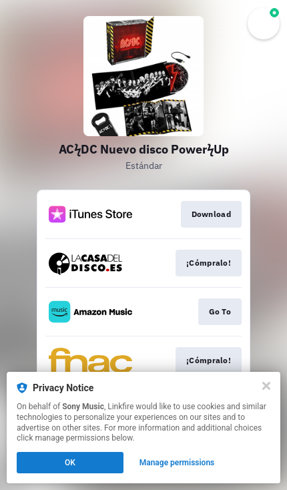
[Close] (266, 386)
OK (70, 462)
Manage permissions (177, 462)
